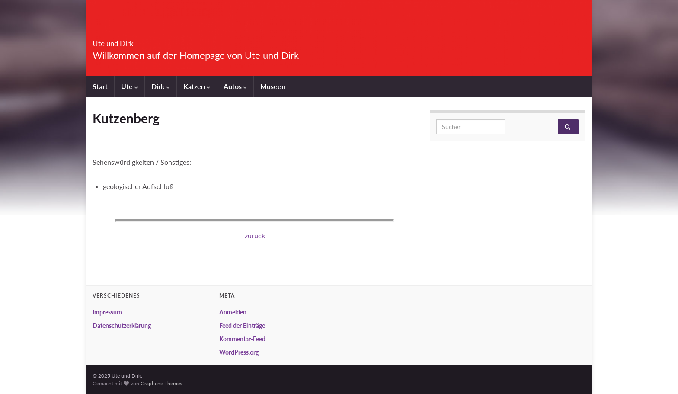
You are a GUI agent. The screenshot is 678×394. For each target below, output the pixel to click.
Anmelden (232, 312)
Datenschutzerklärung (122, 325)
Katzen (196, 86)
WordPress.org (239, 352)
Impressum (107, 312)
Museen (272, 86)
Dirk (160, 86)
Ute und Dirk (129, 40)
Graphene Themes (161, 383)
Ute (129, 86)
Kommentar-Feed (242, 339)
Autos (235, 86)
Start (100, 86)
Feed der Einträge (242, 325)
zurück (255, 235)
